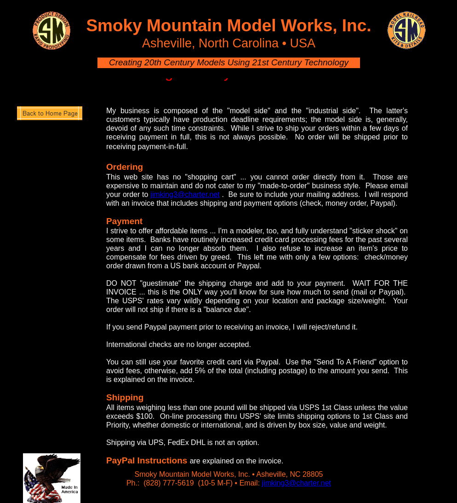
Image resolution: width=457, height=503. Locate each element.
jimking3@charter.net (296, 483)
